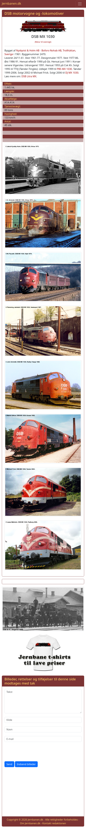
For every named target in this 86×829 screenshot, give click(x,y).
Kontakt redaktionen (54, 823)
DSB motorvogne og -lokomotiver (34, 13)
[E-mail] (43, 739)
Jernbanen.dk (11, 3)
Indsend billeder (26, 764)
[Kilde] (43, 720)
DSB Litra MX (29, 76)
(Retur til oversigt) (43, 41)
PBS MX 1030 (64, 69)
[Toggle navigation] (80, 4)
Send (9, 764)
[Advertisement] (43, 792)
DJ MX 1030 (71, 72)
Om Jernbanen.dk (30, 823)
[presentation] (27, 752)
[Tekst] (43, 701)
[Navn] (43, 729)
